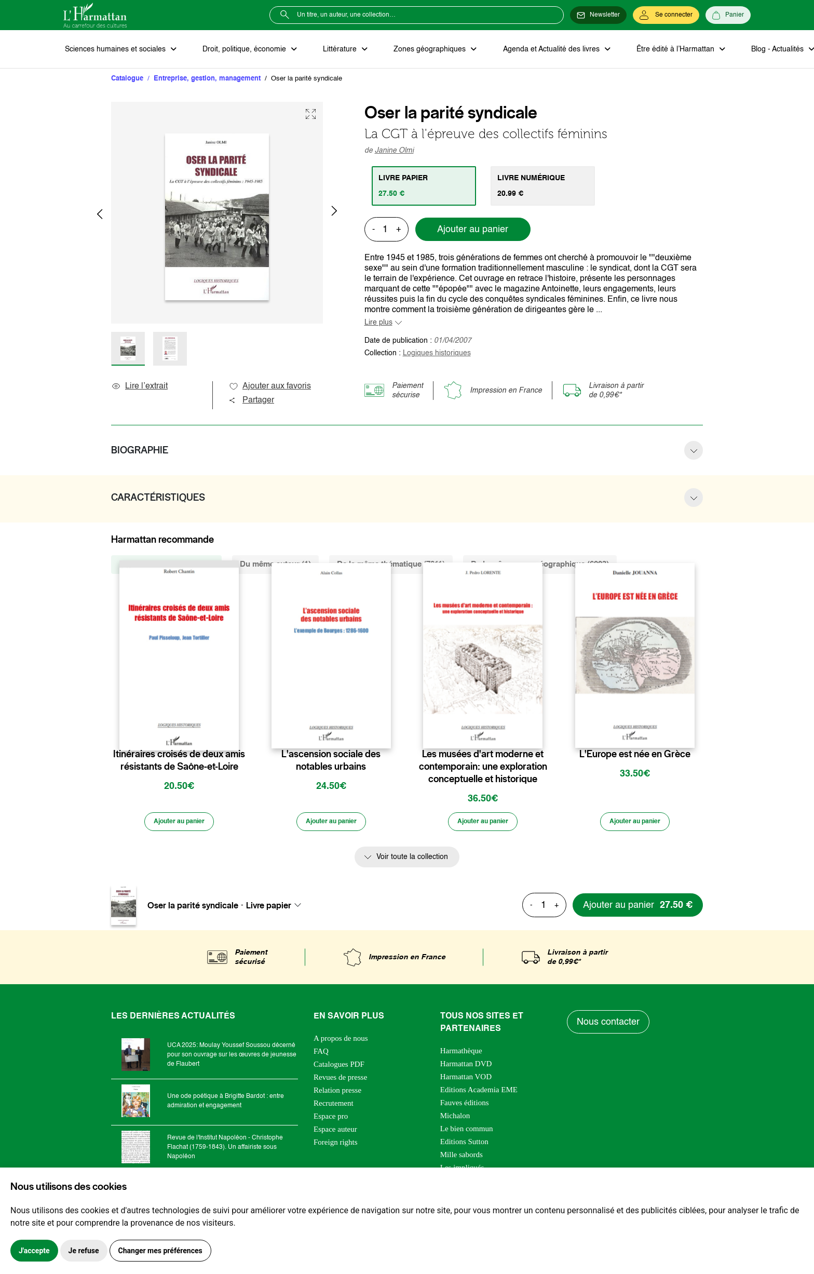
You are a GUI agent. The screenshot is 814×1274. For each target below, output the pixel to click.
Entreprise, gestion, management (207, 80)
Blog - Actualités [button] (757, 49)
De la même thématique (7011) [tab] (391, 566)
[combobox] (276, 908)
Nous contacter (609, 1025)
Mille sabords (461, 1158)
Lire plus (378, 324)
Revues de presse (340, 1081)
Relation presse (337, 1094)
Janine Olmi (394, 152)
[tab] (425, 187)
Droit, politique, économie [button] (240, 49)
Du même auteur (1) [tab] (275, 566)
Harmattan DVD (466, 1067)
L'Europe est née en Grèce (634, 755)
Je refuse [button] (84, 1250)
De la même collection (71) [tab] (166, 566)
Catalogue (127, 80)
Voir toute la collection (412, 860)
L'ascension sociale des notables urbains (331, 761)
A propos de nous (341, 1042)
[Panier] (728, 15)
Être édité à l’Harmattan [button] (659, 49)
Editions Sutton (464, 1145)
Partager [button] (251, 402)
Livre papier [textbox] (268, 908)
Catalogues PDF (339, 1068)
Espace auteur (335, 1133)
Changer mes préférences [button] (160, 1250)
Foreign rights (336, 1146)
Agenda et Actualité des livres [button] (538, 49)
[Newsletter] (598, 15)
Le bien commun (466, 1132)
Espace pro (331, 1120)
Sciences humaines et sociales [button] (114, 49)
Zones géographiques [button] (420, 49)
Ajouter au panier (472, 231)
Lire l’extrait (139, 388)
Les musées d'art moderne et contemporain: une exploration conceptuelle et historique (483, 768)
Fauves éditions (464, 1106)
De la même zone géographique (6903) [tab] (540, 566)
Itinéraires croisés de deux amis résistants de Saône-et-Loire (179, 761)
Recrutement (334, 1107)
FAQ (321, 1055)
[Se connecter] (666, 15)
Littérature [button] (333, 49)
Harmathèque (461, 1054)
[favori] (232, 735)
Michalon (455, 1119)
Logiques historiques (437, 354)
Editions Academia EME (479, 1093)
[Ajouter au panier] (179, 825)
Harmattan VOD (466, 1080)
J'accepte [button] (34, 1250)
